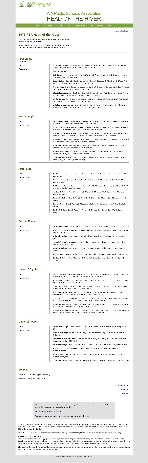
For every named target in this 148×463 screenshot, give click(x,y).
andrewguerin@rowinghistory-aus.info (48, 411)
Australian (59, 25)
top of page (125, 393)
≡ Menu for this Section (121, 31)
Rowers (109, 25)
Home (38, 25)
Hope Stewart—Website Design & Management (77, 456)
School (69, 25)
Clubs (91, 25)
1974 (127, 389)
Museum (100, 25)
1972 (127, 385)
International (48, 25)
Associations (80, 25)
